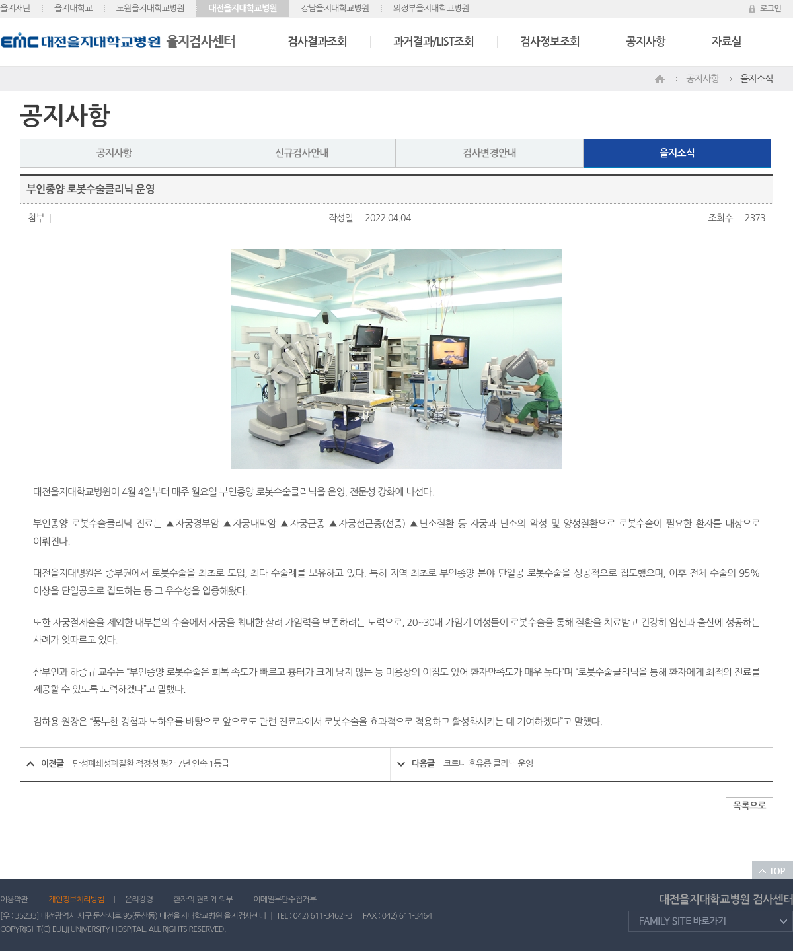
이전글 (52, 763)
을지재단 (15, 8)
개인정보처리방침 (76, 899)
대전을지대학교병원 (242, 8)
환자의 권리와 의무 (203, 899)
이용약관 (14, 899)
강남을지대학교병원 (335, 8)
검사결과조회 (317, 42)
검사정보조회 (550, 42)
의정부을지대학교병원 (431, 8)
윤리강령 (139, 899)
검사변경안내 (489, 153)
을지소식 (677, 153)
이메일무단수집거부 (284, 899)
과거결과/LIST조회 (433, 42)
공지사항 (645, 42)
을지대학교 (73, 8)
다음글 (423, 763)
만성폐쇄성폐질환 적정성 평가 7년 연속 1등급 (151, 763)
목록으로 (749, 805)
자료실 (726, 42)
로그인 (770, 9)
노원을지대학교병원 (150, 8)
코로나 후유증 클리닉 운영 (488, 763)
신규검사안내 (301, 153)
